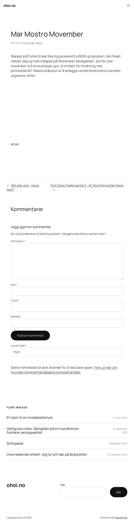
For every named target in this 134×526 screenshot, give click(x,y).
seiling (38, 42)
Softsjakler (15, 443)
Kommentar (18, 241)
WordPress (121, 517)
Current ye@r (19, 345)
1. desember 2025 (118, 443)
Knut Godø (28, 42)
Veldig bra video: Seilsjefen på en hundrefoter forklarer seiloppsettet (43, 430)
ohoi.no (9, 5)
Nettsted (15, 316)
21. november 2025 (117, 454)
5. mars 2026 (120, 417)
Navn (14, 284)
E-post (15, 300)
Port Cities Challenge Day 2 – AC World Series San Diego (87, 185)
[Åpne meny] (128, 5)
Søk (62, 485)
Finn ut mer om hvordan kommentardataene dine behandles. (64, 370)
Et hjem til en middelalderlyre (30, 417)
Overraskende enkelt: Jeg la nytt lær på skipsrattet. (47, 454)
